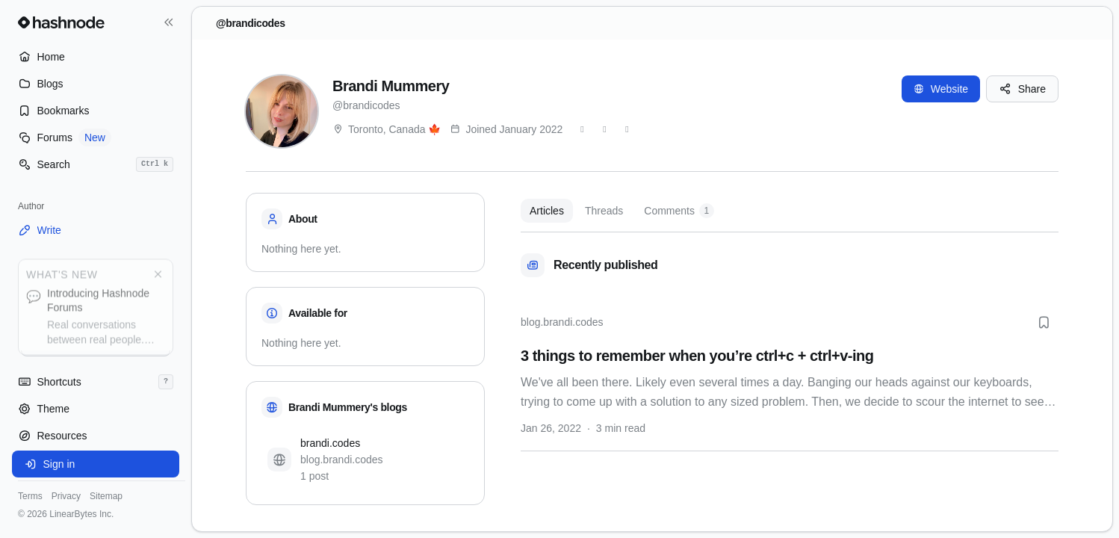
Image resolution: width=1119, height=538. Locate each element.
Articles (547, 211)
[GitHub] (604, 129)
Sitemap (106, 496)
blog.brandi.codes (562, 322)
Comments (679, 210)
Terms (30, 496)
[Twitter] (581, 129)
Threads (604, 211)
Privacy (66, 496)
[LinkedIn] (626, 129)
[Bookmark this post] (1043, 322)
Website (941, 89)
